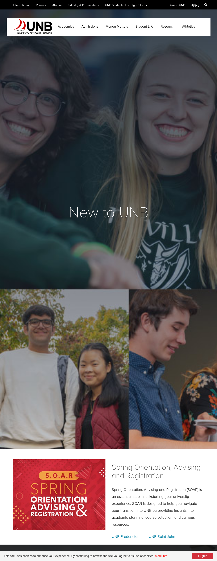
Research (168, 26)
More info (161, 556)
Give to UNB (177, 5)
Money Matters (117, 26)
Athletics (188, 26)
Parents (41, 5)
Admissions (90, 26)
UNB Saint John (162, 537)
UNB (126, 6)
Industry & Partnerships (83, 5)
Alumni (57, 5)
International (21, 5)
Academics (66, 26)
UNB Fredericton (125, 537)
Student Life (144, 26)
